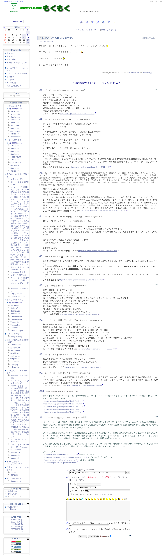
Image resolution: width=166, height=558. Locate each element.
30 (28, 42)
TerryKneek (15, 125)
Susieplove (15, 111)
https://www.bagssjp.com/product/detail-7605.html (62, 401)
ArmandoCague (16, 330)
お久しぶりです (13, 334)
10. (43, 391)
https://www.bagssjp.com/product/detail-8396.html (62, 412)
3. (42, 172)
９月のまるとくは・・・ (17, 106)
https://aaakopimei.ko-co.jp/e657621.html (59, 463)
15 (24, 37)
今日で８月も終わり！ (16, 300)
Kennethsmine (16, 316)
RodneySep (15, 308)
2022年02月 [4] (17, 529)
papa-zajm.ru (15, 162)
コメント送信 (94, 540)
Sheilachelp (15, 117)
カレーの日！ (12, 83)
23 (28, 40)
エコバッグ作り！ (14, 478)
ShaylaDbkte (15, 345)
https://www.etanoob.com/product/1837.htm (82, 367)
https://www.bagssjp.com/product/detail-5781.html (62, 404)
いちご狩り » (112, 30)
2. (42, 119)
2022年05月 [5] (17, 522)
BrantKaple (15, 455)
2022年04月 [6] (17, 524)
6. (42, 285)
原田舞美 (14, 475)
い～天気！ (11, 80)
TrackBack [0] (147, 73)
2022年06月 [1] (17, 519)
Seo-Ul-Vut (14, 353)
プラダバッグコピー (18, 179)
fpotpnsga (14, 361)
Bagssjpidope (16, 294)
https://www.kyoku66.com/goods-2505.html (84, 385)
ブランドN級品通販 (18, 275)
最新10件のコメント (18, 109)
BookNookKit (15, 481)
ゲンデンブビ (16, 464)
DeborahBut (15, 114)
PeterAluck (14, 123)
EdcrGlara (14, 367)
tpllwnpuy (14, 364)
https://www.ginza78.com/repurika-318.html (77, 114)
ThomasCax (15, 322)
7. (42, 319)
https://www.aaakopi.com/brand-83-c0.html (60, 454)
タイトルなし (12, 53)
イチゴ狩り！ (12, 59)
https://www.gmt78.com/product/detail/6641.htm (78, 314)
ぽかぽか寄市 (12, 507)
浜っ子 (13, 472)
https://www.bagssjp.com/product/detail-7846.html (62, 409)
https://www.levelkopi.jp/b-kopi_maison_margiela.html (64, 457)
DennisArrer (15, 452)
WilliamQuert (15, 137)
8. (42, 354)
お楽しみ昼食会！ (14, 86)
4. (42, 216)
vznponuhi (14, 359)
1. (42, 90)
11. (43, 417)
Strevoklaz (14, 165)
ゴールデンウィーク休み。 (18, 73)
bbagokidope (15, 450)
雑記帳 (50, 41)
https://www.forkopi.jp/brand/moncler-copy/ (60, 460)
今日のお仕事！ (13, 461)
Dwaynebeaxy (16, 336)
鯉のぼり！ (11, 77)
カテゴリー (43, 41)
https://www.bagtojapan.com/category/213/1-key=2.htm (81, 280)
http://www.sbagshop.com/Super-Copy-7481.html (89, 167)
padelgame (15, 356)
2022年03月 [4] (17, 527)
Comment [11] (134, 73)
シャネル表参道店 (17, 272)
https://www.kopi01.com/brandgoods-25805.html (97, 349)
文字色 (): (74, 487)
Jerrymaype (15, 131)
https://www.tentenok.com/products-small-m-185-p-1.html (103, 211)
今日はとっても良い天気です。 (57, 38)
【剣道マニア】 (15, 509)
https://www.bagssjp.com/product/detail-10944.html (63, 407)
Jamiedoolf (14, 305)
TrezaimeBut (15, 157)
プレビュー (82, 540)
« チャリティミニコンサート (88, 30)
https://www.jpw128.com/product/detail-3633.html (97, 251)
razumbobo (15, 350)
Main (103, 30)
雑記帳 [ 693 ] (13, 491)
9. (42, 372)
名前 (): (73, 484)
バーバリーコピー (17, 296)
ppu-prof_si (15, 348)
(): (104, 540)
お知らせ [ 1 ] (13, 494)
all (22, 531)
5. (42, 256)
